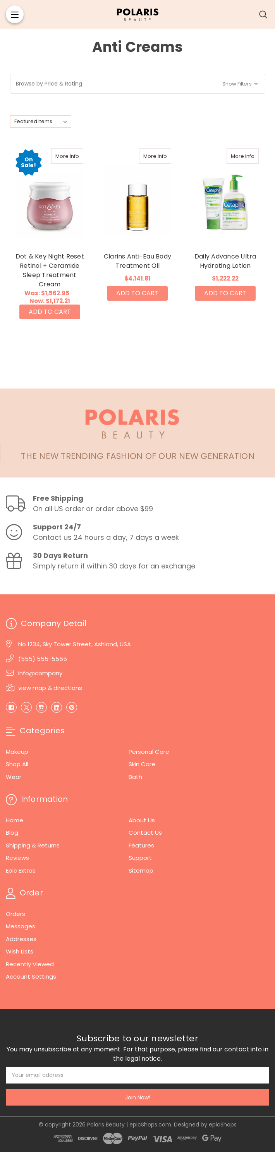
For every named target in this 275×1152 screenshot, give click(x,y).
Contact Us (145, 832)
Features (141, 845)
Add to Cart (50, 311)
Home (14, 820)
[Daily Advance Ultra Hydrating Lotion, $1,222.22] (225, 194)
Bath (135, 777)
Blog (12, 832)
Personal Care (149, 752)
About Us (142, 820)
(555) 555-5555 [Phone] (42, 659)
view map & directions (50, 688)
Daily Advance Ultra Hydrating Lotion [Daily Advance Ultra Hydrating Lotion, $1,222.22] (225, 261)
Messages (20, 926)
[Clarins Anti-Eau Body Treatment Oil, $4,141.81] (137, 194)
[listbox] (40, 121)
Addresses (21, 939)
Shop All (17, 764)
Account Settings (31, 976)
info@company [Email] (40, 673)
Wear (13, 777)
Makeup (17, 752)
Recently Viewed (30, 964)
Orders (15, 914)
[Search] (263, 14)
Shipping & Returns (33, 845)
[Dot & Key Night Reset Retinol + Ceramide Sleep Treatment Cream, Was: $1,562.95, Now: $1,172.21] (49, 194)
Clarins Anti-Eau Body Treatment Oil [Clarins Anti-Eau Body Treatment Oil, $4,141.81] (137, 261)
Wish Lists (19, 951)
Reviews (17, 858)
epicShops (223, 1124)
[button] (137, 84)
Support (140, 858)
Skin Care (142, 764)
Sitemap (141, 870)
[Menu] (15, 14)
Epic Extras (21, 870)
